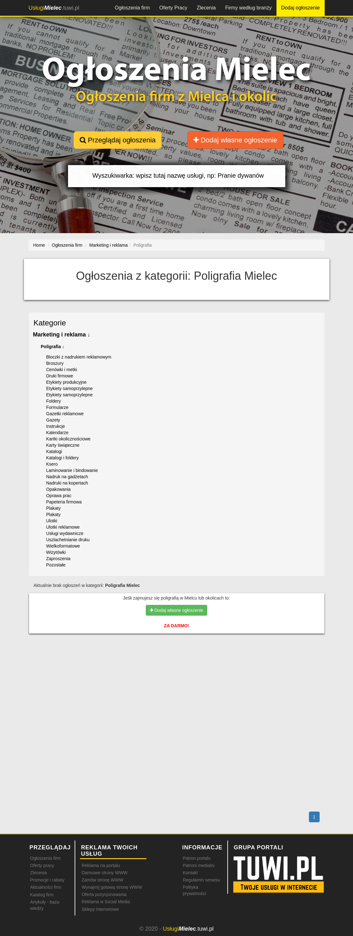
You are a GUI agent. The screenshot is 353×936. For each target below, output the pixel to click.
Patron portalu (196, 858)
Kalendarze (57, 432)
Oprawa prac (58, 495)
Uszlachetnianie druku (68, 539)
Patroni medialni (198, 865)
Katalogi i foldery (62, 457)
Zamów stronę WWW (102, 879)
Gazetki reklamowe (65, 413)
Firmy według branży (248, 7)
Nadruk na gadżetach (67, 476)
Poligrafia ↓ (53, 346)
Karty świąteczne (63, 445)
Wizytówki (56, 552)
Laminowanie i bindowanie (72, 470)
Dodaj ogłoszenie (300, 7)
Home (39, 245)
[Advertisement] (177, 666)
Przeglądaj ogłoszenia (118, 140)
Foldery (53, 401)
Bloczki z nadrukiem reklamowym (78, 356)
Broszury (55, 363)
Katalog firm (42, 894)
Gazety (53, 419)
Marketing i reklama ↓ (61, 334)
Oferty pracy (42, 865)
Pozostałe (55, 564)
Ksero (52, 464)
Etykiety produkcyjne (66, 382)
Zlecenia (206, 7)
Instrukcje (55, 426)
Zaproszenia (58, 558)
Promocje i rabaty (47, 879)
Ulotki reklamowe (63, 527)
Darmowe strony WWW (104, 872)
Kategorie (50, 323)
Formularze (57, 407)
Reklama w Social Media (106, 901)
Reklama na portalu (101, 865)
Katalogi (54, 451)
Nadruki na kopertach (67, 482)
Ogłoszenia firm (132, 7)
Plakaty (53, 508)
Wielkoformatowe (63, 545)
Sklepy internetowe (100, 909)
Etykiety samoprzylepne (69, 388)
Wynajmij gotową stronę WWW (112, 887)
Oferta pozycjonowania (104, 894)
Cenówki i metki (61, 369)
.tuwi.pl (54, 8)
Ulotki (51, 520)
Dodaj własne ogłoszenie (235, 140)
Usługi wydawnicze (64, 533)
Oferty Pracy (173, 7)
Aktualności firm (45, 887)
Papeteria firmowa (64, 501)
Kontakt (190, 872)
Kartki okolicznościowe (68, 438)
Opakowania (58, 489)
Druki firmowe (59, 375)
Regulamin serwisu (201, 879)
